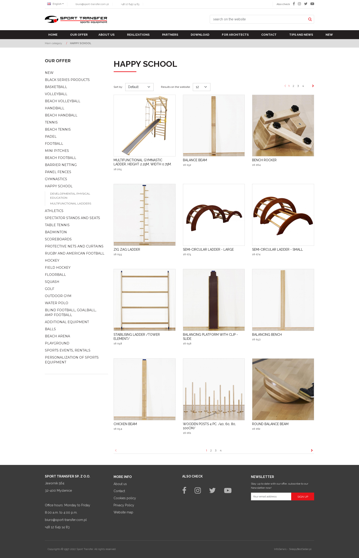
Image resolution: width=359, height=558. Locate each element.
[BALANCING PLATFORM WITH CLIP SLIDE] (214, 337)
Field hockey (58, 268)
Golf (49, 289)
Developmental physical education (70, 195)
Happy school (59, 186)
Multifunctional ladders (70, 203)
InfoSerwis (280, 549)
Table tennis (57, 225)
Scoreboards (58, 239)
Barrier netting (61, 165)
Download (200, 34)
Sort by (118, 87)
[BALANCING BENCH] (267, 335)
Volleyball (56, 94)
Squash (52, 282)
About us (106, 34)
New (329, 34)
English (54, 4)
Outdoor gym (58, 296)
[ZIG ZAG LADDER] (127, 249)
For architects (235, 34)
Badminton (56, 232)
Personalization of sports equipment (72, 359)
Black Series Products (67, 80)
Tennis (51, 122)
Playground (57, 343)
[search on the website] (258, 19)
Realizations (138, 34)
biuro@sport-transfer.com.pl (92, 4)
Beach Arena (57, 336)
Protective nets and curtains (74, 246)
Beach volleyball (62, 101)
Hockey (52, 260)
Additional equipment (67, 322)
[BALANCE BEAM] (195, 160)
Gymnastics (56, 179)
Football (54, 144)
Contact (269, 34)
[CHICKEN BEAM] (125, 424)
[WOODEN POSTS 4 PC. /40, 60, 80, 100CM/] (214, 426)
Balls (50, 329)
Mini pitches (57, 151)
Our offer (79, 34)
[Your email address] (271, 496)
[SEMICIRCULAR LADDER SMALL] (277, 249)
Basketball (56, 87)
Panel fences (58, 172)
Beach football (60, 158)
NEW (49, 73)
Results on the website (175, 87)
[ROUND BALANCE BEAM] (270, 424)
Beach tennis (58, 129)
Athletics (54, 211)
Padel (51, 136)
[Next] (313, 86)
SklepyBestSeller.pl (300, 549)
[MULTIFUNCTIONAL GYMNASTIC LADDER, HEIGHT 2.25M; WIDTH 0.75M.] (145, 162)
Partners (170, 34)
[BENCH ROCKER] (264, 160)
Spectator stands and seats (72, 218)
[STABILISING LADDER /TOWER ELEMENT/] (145, 337)
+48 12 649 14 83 (130, 4)
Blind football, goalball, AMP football (70, 312)
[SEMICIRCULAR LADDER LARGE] (208, 249)
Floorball (55, 275)
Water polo (56, 303)
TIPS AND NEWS (301, 34)
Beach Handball (61, 115)
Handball (54, 108)
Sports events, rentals (67, 350)
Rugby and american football (74, 253)
